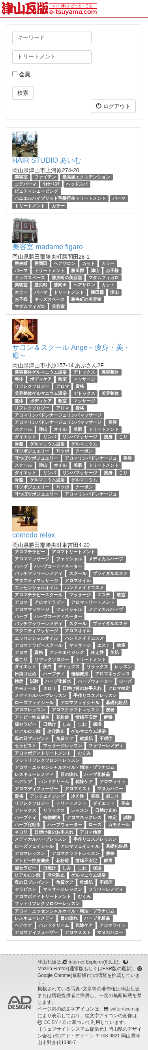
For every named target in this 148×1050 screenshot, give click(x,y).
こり (123, 436)
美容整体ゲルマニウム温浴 (41, 372)
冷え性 (97, 652)
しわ (82, 724)
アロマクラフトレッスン (75, 709)
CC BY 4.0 (54, 1022)
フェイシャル (69, 559)
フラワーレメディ (105, 745)
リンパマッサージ (79, 436)
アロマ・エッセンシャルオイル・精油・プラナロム (64, 767)
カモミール (25, 688)
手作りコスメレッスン (95, 695)
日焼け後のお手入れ (81, 688)
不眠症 (105, 738)
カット (88, 263)
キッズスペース (30, 277)
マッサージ (84, 379)
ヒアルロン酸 (28, 731)
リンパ (49, 436)
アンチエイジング (66, 652)
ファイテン (45, 177)
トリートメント (30, 205)
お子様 (112, 270)
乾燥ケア (84, 781)
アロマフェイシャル (79, 702)
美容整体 (110, 372)
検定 (19, 681)
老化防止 (56, 731)
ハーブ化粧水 (58, 681)
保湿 (97, 724)
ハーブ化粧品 (97, 774)
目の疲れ (69, 774)
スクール (23, 429)
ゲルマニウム (84, 443)
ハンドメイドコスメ (84, 587)
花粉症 (62, 717)
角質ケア (64, 738)
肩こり (21, 659)
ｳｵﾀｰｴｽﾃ (51, 184)
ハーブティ (54, 674)
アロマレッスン (30, 709)
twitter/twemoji (124, 1009)
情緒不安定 (86, 717)
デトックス (84, 372)
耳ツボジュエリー (32, 451)
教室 (62, 379)
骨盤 (19, 443)
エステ (103, 594)
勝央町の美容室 (67, 277)
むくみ (84, 753)
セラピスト (25, 745)
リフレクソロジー (32, 386)
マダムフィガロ (103, 277)
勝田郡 (77, 270)
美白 (47, 666)
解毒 (108, 717)
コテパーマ (25, 184)
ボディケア (41, 379)
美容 (112, 422)
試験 (34, 681)
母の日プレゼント (32, 738)
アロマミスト (78, 789)
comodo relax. (34, 535)
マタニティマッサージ (36, 580)
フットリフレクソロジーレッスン (47, 760)
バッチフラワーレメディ (38, 573)
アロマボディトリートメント (43, 753)
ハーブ (21, 566)
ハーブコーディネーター (58, 566)
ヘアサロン (64, 263)
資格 (79, 386)
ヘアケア (23, 781)
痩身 (108, 436)
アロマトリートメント (73, 551)
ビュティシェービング (36, 191)
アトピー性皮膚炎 (32, 717)
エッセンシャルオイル (36, 587)
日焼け (49, 724)
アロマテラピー (30, 551)
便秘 (110, 709)
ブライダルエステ (110, 573)
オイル (60, 429)
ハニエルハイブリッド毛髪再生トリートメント (60, 198)
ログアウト (113, 106)
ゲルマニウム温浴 (47, 443)
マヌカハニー (110, 789)
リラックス (97, 666)
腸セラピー (25, 724)
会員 (21, 74)
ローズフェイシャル (34, 702)
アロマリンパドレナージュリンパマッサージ (58, 415)
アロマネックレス (112, 674)
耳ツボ (62, 451)
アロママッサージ (32, 559)
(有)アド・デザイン (73, 1036)
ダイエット (25, 436)
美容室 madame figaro (47, 247)
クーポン (84, 451)
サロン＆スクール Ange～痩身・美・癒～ (71, 351)
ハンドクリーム (54, 781)
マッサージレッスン (62, 745)
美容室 (21, 177)
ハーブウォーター (95, 681)
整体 (19, 379)
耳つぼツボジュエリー (36, 458)
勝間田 (40, 263)
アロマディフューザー (36, 789)
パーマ (119, 198)
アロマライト (112, 781)
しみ (66, 724)
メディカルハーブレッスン (41, 695)
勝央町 (21, 263)
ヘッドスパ (77, 184)
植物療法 (79, 674)
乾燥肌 (86, 738)
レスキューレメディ (34, 774)
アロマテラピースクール (38, 594)
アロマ (62, 386)
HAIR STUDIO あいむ (46, 160)
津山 (95, 270)
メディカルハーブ (105, 559)
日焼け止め (25, 674)
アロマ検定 (119, 688)
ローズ (125, 681)
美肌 (77, 429)
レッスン (123, 666)
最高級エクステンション (86, 177)
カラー (58, 205)
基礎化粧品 (116, 702)
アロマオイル (78, 580)
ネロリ (49, 688)
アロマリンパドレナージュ (91, 458)
